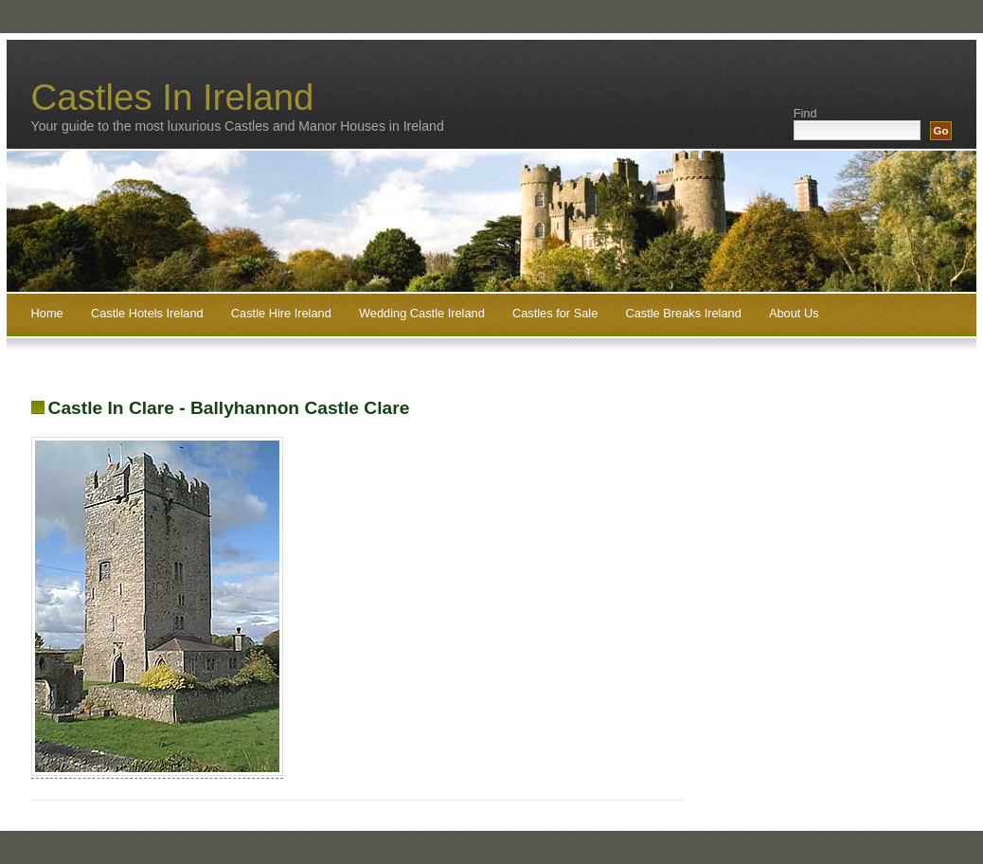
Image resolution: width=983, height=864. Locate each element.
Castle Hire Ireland (281, 313)
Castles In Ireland (172, 97)
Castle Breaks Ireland (683, 313)
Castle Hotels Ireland (147, 313)
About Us (794, 313)
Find (805, 113)
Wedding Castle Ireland (422, 313)
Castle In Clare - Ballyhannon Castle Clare (229, 408)
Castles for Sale (555, 313)
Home (47, 313)
